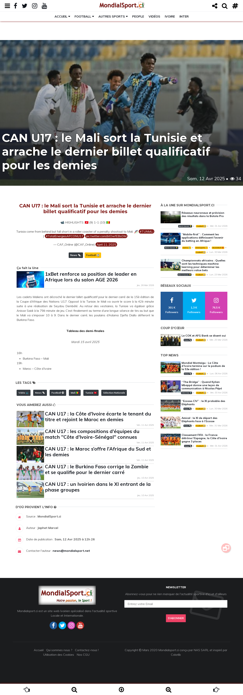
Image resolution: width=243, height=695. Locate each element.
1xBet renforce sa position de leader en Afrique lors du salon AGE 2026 (91, 277)
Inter (184, 16)
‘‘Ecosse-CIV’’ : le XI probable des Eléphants (203, 402)
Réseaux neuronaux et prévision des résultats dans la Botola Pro (203, 214)
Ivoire (170, 16)
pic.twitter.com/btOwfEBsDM (106, 236)
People (138, 16)
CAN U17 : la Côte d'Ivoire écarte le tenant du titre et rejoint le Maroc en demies (98, 416)
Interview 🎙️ (187, 393)
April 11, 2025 (106, 244)
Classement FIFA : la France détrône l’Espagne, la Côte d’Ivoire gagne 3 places (204, 438)
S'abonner (176, 618)
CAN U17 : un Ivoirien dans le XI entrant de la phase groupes (98, 487)
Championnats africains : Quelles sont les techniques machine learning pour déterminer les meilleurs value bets (203, 265)
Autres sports (111, 16)
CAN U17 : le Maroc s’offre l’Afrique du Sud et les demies (98, 451)
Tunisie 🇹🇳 (91, 392)
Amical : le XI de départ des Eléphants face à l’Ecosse (199, 419)
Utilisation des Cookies (58, 654)
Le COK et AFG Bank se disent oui (204, 335)
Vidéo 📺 (24, 392)
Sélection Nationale (114, 392)
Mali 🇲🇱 (75, 392)
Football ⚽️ (93, 255)
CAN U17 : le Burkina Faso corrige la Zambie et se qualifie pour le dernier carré (96, 469)
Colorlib (176, 654)
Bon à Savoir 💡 (185, 226)
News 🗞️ (75, 255)
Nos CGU (83, 654)
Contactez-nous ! (87, 650)
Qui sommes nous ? (59, 650)
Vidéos (154, 16)
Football (83, 16)
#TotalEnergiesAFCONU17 (64, 236)
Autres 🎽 (186, 248)
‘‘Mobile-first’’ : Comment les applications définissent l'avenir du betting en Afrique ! (202, 238)
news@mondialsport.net (71, 551)
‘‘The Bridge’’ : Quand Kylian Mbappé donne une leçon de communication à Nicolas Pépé (202, 385)
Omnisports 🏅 (201, 248)
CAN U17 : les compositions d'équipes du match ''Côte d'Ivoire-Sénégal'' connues (92, 434)
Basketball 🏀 (218, 248)
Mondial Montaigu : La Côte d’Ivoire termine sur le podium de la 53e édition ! (203, 366)
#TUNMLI (146, 231)
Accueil (61, 16)
